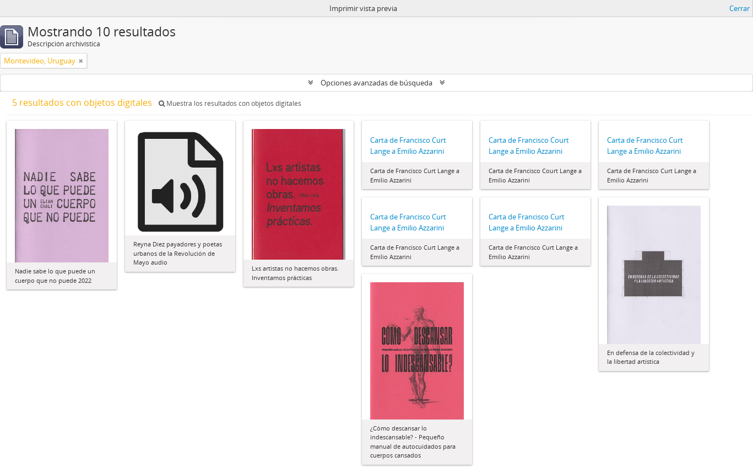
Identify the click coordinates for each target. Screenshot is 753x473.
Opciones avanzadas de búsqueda (376, 83)
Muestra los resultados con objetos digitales (230, 103)
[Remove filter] (81, 60)
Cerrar (739, 8)
